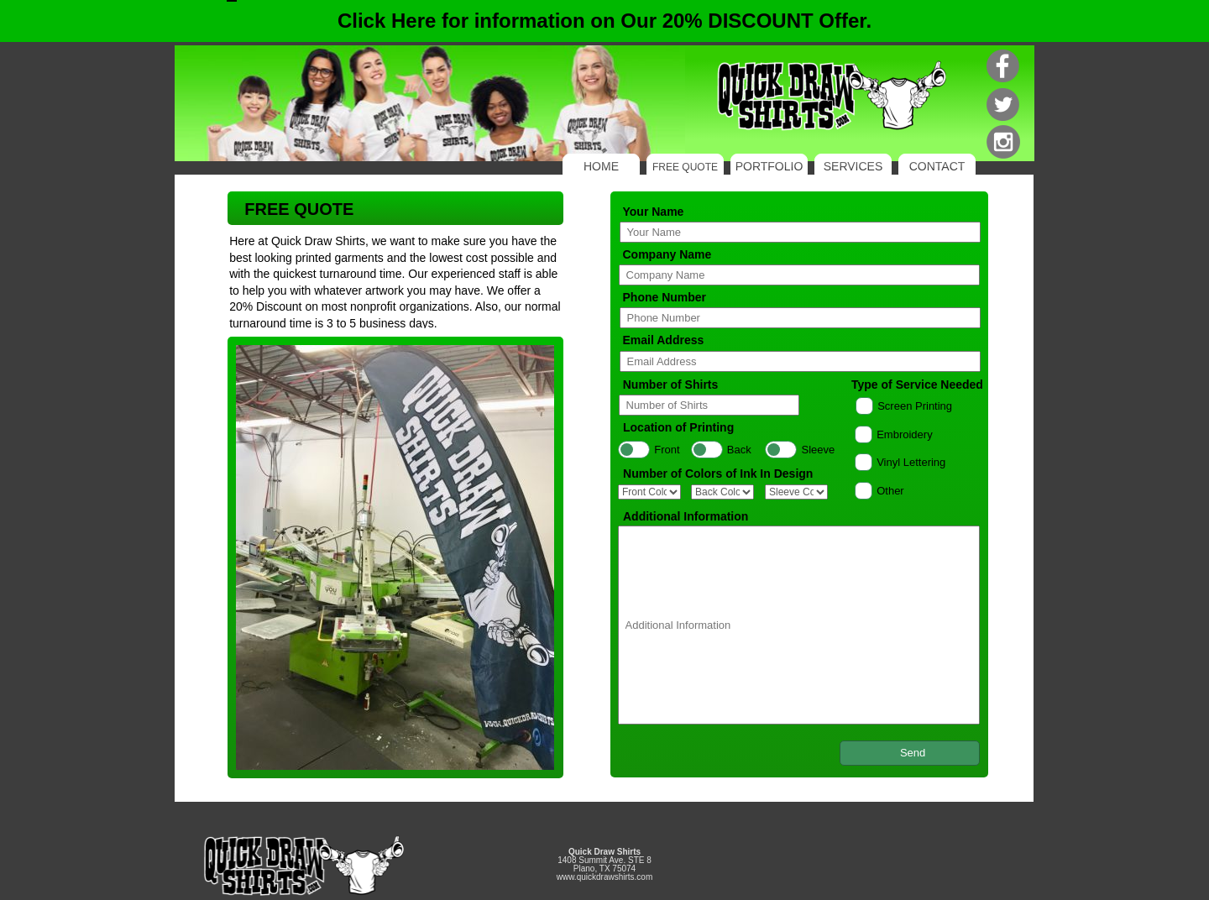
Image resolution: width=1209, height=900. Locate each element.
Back (739, 449)
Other (890, 490)
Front (666, 449)
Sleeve (818, 449)
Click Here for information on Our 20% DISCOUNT (604, 20)
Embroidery (904, 434)
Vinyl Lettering (911, 462)
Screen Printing (914, 406)
